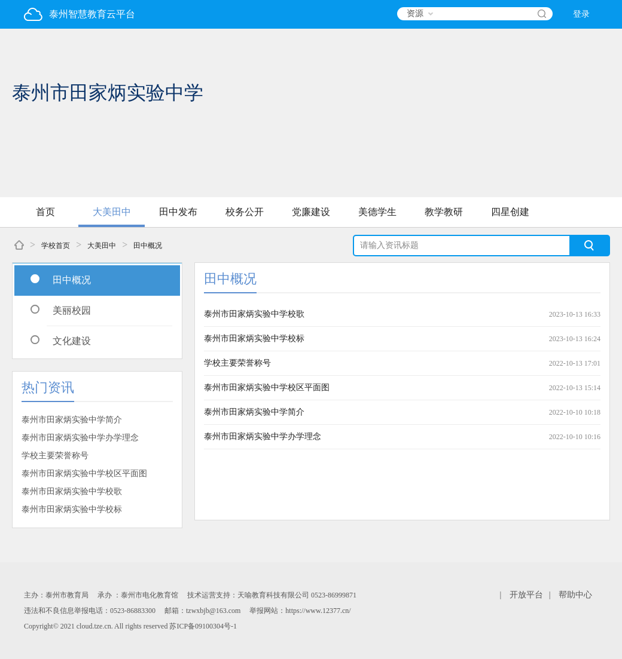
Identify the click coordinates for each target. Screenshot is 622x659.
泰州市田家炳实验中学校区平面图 (84, 473)
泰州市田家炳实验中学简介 (72, 419)
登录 (581, 14)
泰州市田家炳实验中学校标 (72, 509)
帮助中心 (575, 594)
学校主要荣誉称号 (55, 455)
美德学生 (377, 212)
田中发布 (178, 212)
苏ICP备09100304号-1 (203, 626)
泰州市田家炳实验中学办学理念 (80, 437)
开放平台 (526, 594)
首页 (45, 212)
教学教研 (444, 212)
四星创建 (510, 212)
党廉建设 (311, 212)
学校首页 (55, 245)
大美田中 (112, 212)
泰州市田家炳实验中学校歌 (72, 491)
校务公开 (244, 212)
